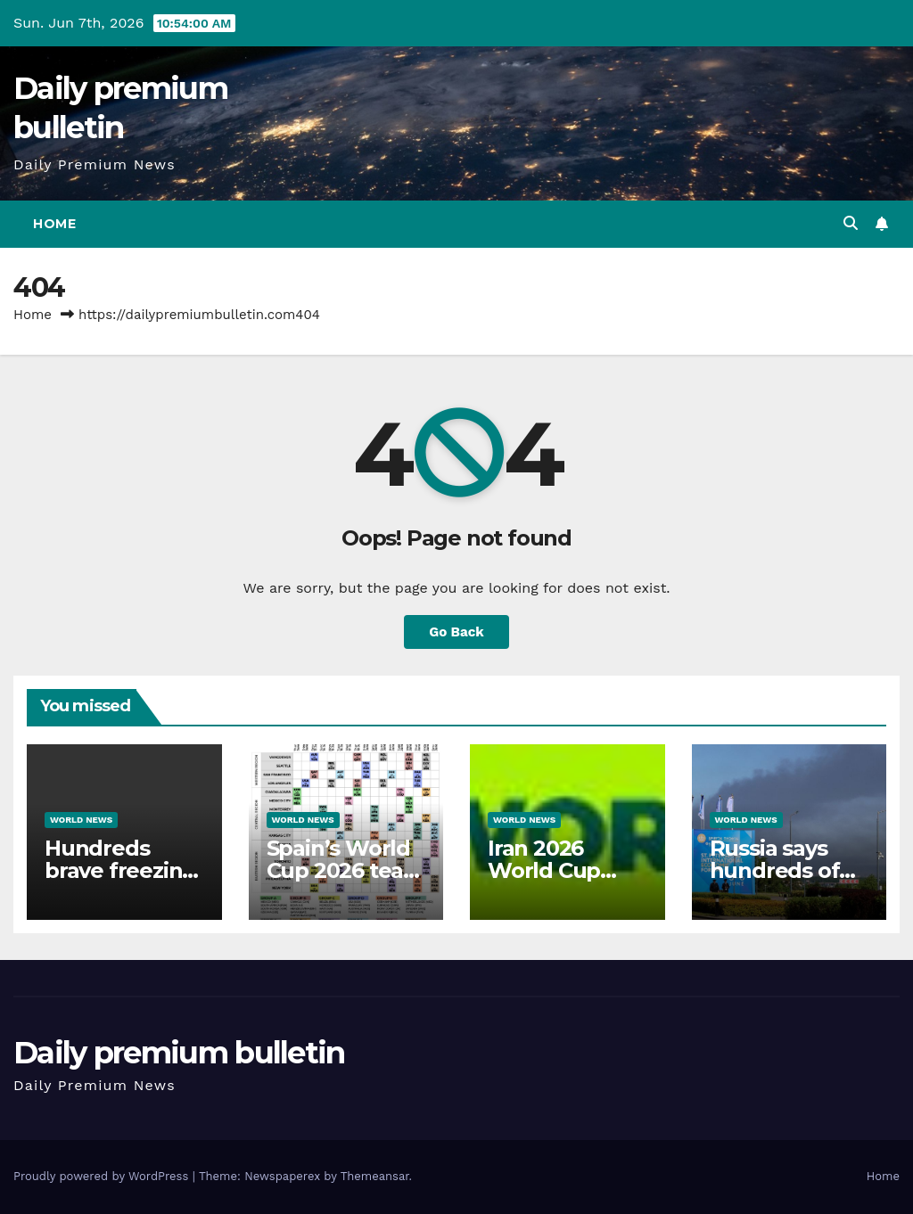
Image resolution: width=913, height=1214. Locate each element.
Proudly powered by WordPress (103, 1176)
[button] (850, 223)
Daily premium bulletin (179, 1052)
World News (81, 819)
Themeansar (375, 1176)
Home (54, 224)
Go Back (456, 632)
